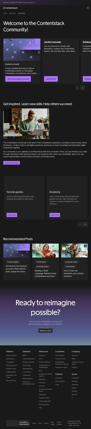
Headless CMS (44, 398)
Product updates (44, 362)
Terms (40, 423)
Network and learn (11, 163)
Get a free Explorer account (18, 79)
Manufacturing (27, 368)
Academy (42, 355)
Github (74, 388)
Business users (11, 368)
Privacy (46, 423)
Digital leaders (11, 372)
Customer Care (60, 359)
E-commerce (27, 372)
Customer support (61, 367)
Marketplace (10, 359)
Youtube (74, 391)
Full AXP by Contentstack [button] (18, 423)
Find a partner (60, 381)
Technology (27, 365)
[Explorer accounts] (21, 61)
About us (75, 355)
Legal (34, 423)
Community (42, 394)
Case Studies (59, 355)
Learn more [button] (12, 215)
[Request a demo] (45, 331)
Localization (27, 375)
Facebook (75, 378)
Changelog (10, 362)
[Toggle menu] (88, 8)
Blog (40, 371)
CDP (40, 408)
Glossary (42, 386)
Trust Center (52, 423)
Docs (40, 359)
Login (57, 384)
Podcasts (42, 382)
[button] (82, 87)
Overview (58, 378)
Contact (74, 367)
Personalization (28, 378)
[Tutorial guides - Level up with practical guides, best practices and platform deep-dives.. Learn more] (24, 197)
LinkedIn (74, 381)
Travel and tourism (29, 359)
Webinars (42, 379)
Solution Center (11, 355)
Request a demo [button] (45, 330)
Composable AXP (45, 401)
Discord (74, 394)
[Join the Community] (60, 61)
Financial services (29, 362)
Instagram (75, 384)
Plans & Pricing (11, 380)
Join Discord (51, 79)
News (74, 359)
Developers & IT (11, 365)
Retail (24, 355)
